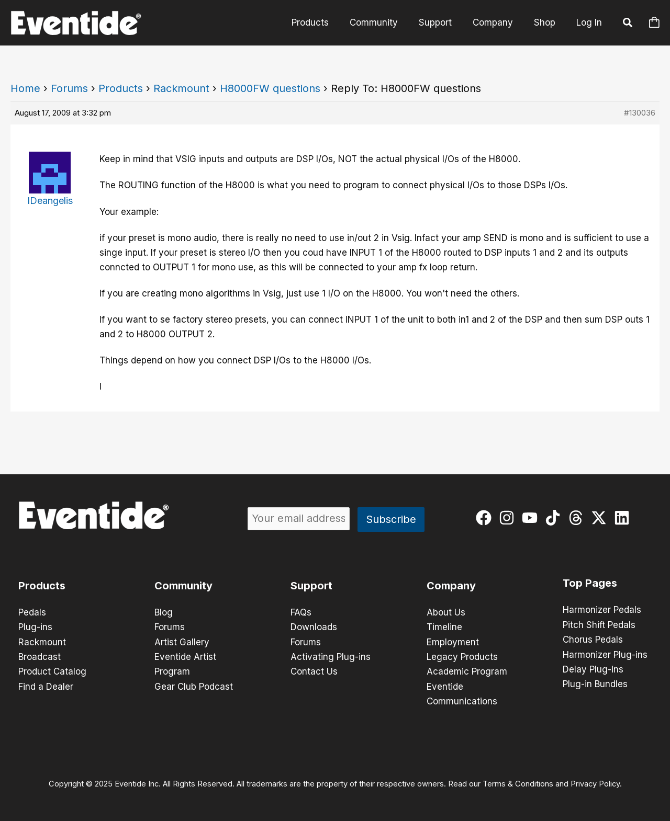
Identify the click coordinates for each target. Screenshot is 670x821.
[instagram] (509, 518)
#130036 (639, 113)
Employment (453, 641)
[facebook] (486, 518)
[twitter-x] (601, 518)
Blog (163, 612)
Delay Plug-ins (593, 668)
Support (311, 585)
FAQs (301, 612)
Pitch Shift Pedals (599, 624)
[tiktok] (555, 518)
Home (25, 88)
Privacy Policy (595, 782)
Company (451, 585)
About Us (446, 612)
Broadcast (39, 656)
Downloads (314, 627)
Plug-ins (35, 627)
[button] (628, 24)
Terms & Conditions (518, 782)
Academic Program (467, 671)
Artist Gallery (181, 641)
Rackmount (181, 88)
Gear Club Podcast (193, 685)
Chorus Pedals (593, 639)
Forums (69, 88)
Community (183, 585)
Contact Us (314, 671)
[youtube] (532, 518)
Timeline (444, 627)
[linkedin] (624, 518)
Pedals (32, 612)
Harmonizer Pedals (602, 610)
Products (120, 88)
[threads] (578, 518)
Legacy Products (462, 656)
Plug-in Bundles (595, 683)
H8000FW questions (270, 88)
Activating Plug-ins (331, 656)
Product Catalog (52, 671)
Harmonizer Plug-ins (605, 653)
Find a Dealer (45, 685)
